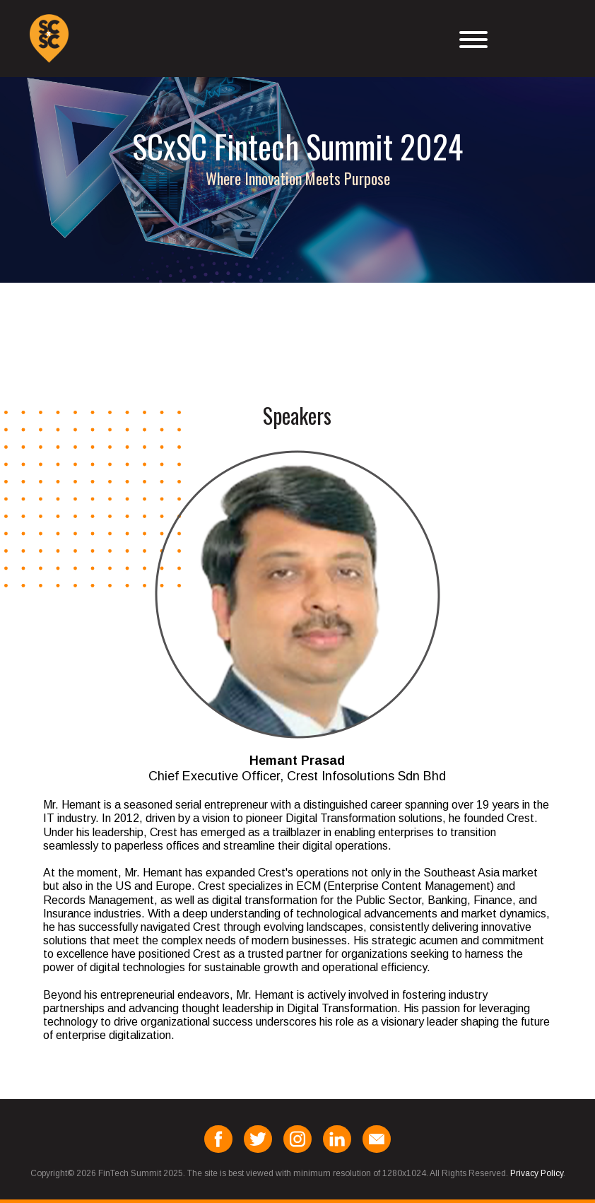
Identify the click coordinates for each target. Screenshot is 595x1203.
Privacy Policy (536, 1173)
